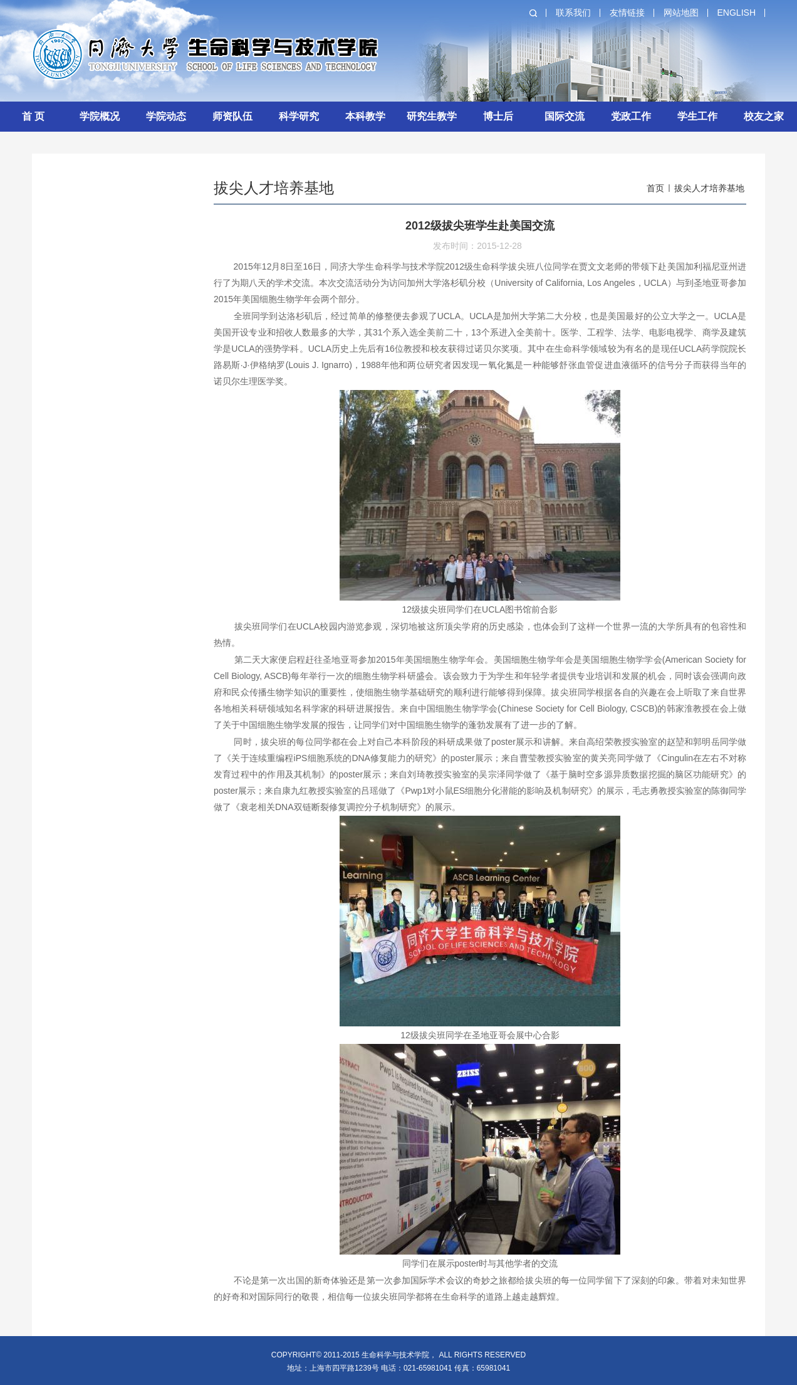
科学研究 (299, 116)
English (736, 13)
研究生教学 (432, 116)
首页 (655, 188)
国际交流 (564, 116)
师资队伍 (232, 116)
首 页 (33, 116)
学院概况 (100, 116)
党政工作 (631, 116)
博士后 (498, 116)
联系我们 (573, 13)
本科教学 (365, 116)
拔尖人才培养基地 (709, 188)
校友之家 (764, 116)
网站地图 (681, 13)
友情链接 (627, 13)
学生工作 (697, 116)
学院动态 (166, 116)
